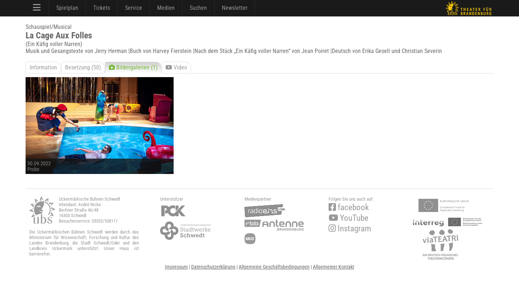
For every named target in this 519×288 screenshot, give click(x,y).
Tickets (101, 7)
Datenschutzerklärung (213, 267)
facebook (349, 207)
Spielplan (67, 7)
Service (133, 7)
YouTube (348, 218)
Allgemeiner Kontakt (333, 267)
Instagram (350, 229)
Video (176, 67)
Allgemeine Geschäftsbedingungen (274, 267)
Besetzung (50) (83, 67)
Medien (166, 7)
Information (43, 67)
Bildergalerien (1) (133, 67)
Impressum (176, 267)
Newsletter (234, 7)
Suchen (198, 7)
